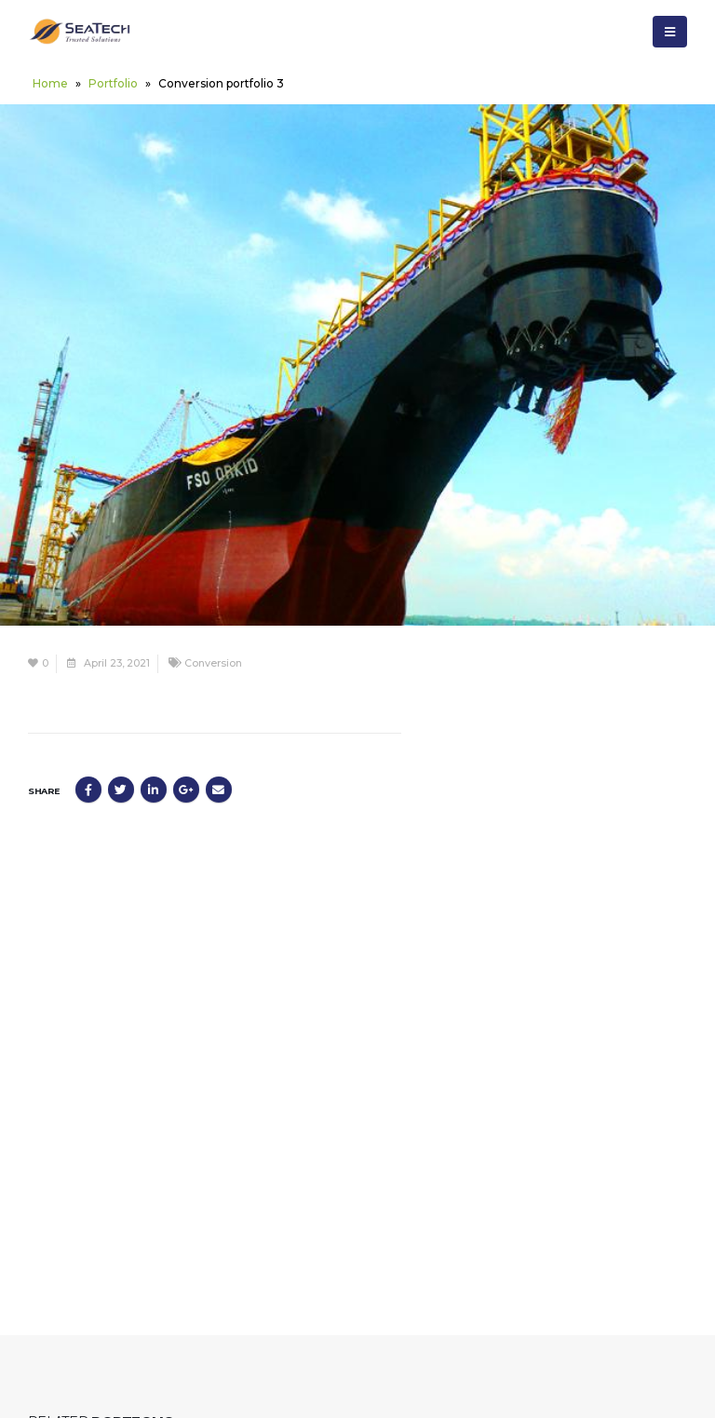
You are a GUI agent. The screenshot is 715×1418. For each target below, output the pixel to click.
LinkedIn (154, 790)
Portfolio (113, 83)
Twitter (121, 790)
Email (219, 790)
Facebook (88, 790)
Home (50, 83)
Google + (186, 790)
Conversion (213, 663)
